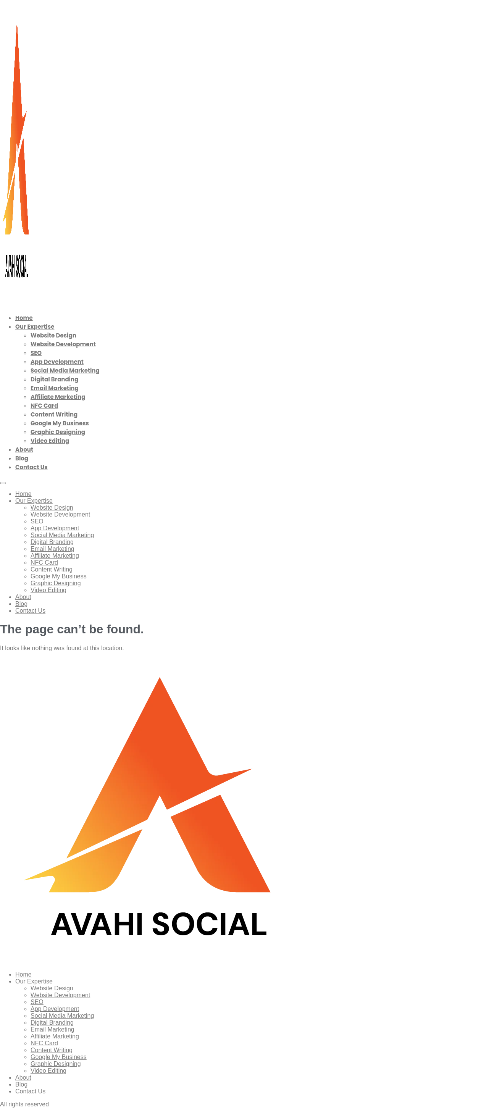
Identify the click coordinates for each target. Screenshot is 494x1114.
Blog (21, 458)
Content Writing (54, 414)
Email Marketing (55, 388)
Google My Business (60, 423)
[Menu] (3, 483)
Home (24, 318)
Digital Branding (54, 379)
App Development (57, 362)
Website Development (63, 344)
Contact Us (31, 467)
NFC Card (44, 406)
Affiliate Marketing (58, 397)
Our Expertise (34, 327)
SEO (36, 353)
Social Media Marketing (65, 370)
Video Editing (50, 441)
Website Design (53, 335)
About (24, 450)
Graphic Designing (58, 432)
